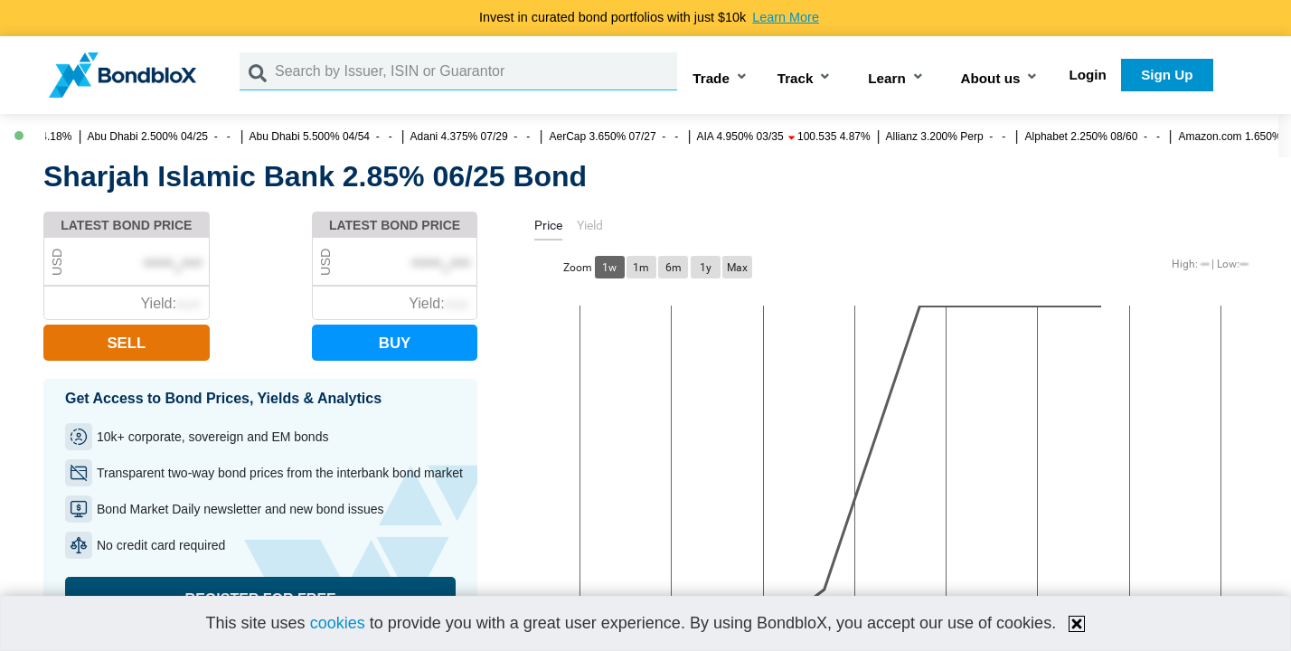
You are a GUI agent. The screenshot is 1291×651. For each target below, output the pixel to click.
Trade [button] (711, 78)
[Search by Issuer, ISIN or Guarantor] (476, 71)
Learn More (785, 17)
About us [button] (991, 78)
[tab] (548, 228)
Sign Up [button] (1166, 74)
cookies (337, 623)
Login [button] (1088, 74)
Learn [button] (886, 78)
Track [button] (795, 78)
